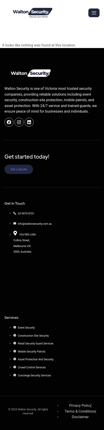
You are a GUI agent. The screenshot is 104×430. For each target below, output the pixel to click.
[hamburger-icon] (94, 12)
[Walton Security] (28, 283)
